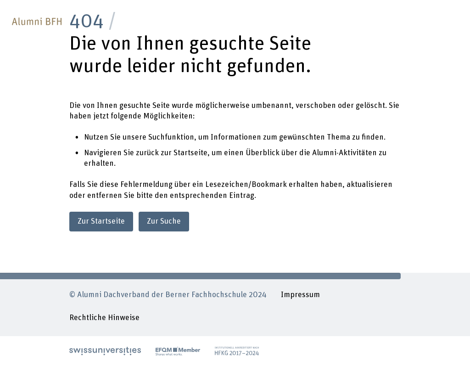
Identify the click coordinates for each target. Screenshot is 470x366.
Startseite (190, 153)
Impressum (300, 295)
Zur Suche (164, 221)
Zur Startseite (101, 221)
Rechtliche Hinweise (104, 318)
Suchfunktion (171, 137)
